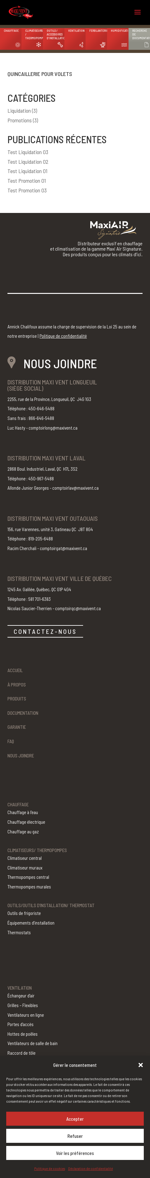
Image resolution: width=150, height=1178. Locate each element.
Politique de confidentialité (63, 336)
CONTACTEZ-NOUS (45, 631)
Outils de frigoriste (24, 913)
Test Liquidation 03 (27, 151)
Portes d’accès (20, 1024)
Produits (16, 698)
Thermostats (19, 932)
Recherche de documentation (141, 34)
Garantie (16, 727)
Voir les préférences (75, 1153)
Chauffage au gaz (23, 831)
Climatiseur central (24, 858)
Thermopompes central (28, 877)
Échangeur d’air (21, 995)
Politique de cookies (49, 1168)
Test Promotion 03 (27, 190)
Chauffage (11, 30)
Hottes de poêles (22, 1034)
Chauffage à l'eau (22, 812)
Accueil (15, 670)
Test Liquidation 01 (27, 170)
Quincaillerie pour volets (39, 73)
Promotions (19, 120)
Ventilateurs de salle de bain (32, 1043)
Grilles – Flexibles (22, 1005)
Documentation (22, 713)
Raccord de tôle (21, 1053)
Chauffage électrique (26, 822)
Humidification (120, 30)
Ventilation (76, 30)
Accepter (75, 1119)
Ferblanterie (98, 30)
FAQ (10, 741)
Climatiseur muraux (24, 867)
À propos (16, 684)
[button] (141, 1065)
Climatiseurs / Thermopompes (34, 34)
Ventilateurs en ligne (25, 1015)
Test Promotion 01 (26, 180)
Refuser (75, 1136)
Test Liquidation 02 (28, 161)
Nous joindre (20, 755)
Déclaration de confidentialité (90, 1168)
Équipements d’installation (30, 923)
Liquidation (19, 110)
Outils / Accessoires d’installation (55, 34)
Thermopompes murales (29, 886)
